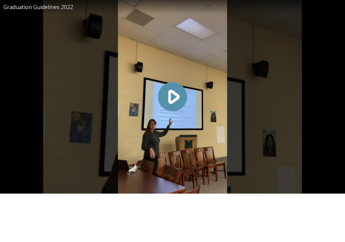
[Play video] (172, 96)
